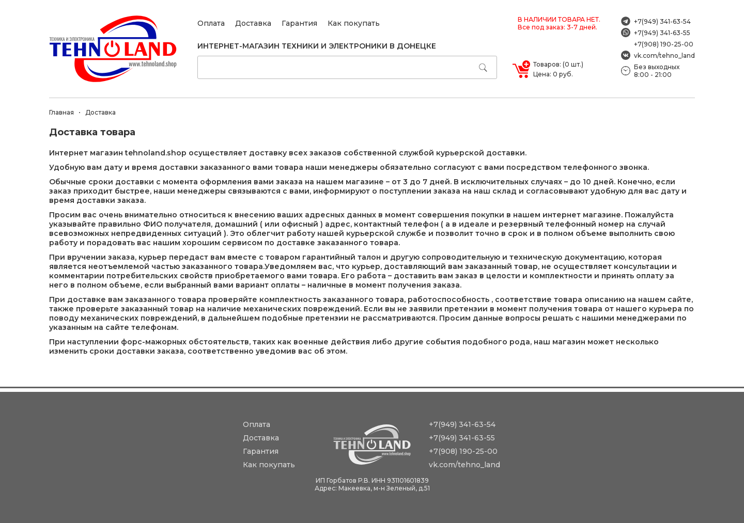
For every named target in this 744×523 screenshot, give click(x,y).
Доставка (253, 23)
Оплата (211, 23)
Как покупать (354, 23)
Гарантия (299, 23)
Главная (61, 112)
